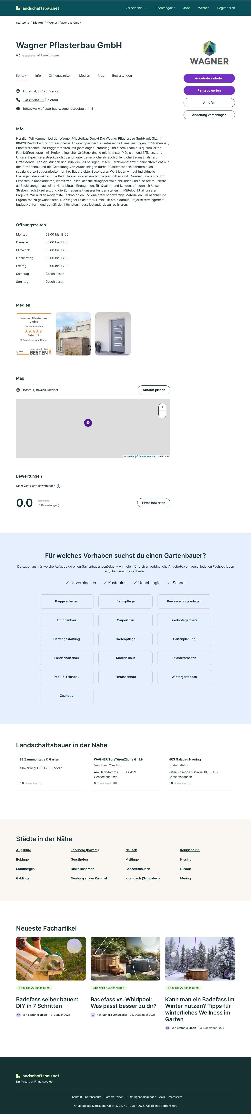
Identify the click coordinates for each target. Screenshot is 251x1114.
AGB (162, 1096)
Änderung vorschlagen (209, 115)
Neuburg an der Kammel (89, 878)
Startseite (22, 22)
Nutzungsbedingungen (141, 1096)
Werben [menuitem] (203, 8)
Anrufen (209, 103)
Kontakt (77, 1096)
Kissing (186, 859)
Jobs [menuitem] (186, 8)
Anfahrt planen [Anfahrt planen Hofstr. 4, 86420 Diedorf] (154, 390)
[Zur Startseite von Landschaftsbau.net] (37, 8)
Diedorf (38, 22)
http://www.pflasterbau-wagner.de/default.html (58, 108)
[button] (88, 423)
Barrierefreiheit (114, 1096)
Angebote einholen (209, 78)
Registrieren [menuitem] (226, 8)
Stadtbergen (25, 869)
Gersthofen (79, 859)
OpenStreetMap (147, 456)
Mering (185, 878)
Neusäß (131, 850)
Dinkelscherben (82, 869)
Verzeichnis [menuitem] (134, 8)
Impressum (175, 1096)
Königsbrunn (190, 850)
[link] (51, 772)
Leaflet (129, 456)
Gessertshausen (138, 869)
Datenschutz (93, 1096)
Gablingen (23, 878)
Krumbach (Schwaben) (143, 878)
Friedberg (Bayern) (85, 850)
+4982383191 (33, 100)
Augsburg (23, 850)
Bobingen (23, 859)
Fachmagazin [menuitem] (165, 8)
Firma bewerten (153, 503)
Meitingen (133, 859)
